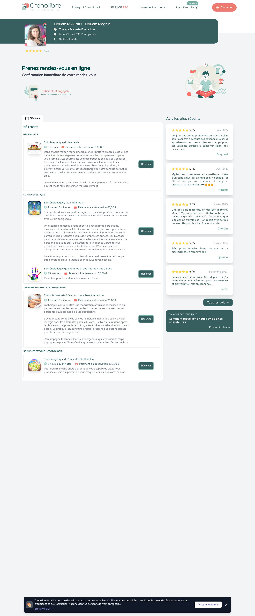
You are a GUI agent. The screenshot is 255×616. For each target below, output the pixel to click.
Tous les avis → (218, 302)
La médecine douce (152, 7)
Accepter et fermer (208, 604)
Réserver (146, 164)
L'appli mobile (187, 7)
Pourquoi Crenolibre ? (86, 7)
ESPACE (120, 7)
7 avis (46, 51)
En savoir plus (43, 608)
